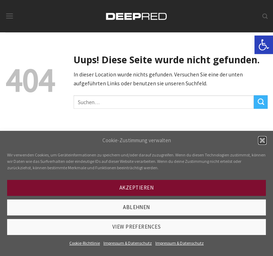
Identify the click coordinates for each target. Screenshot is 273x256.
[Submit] (261, 102)
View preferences (136, 226)
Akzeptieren (136, 187)
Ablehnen (136, 207)
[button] (262, 140)
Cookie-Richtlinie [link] (84, 243)
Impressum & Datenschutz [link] (127, 243)
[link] (264, 45)
